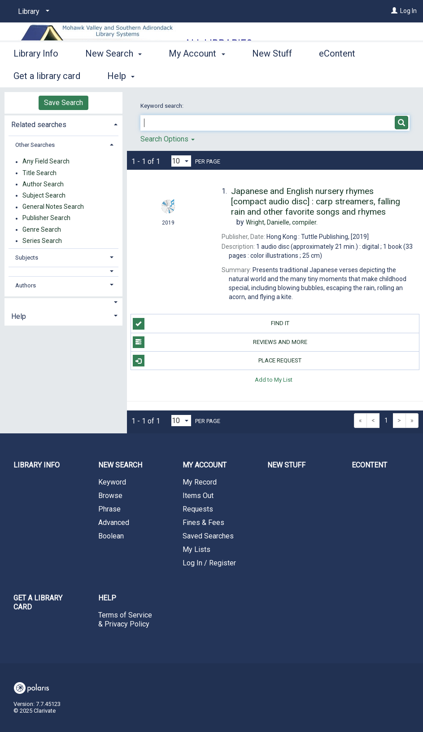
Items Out (198, 495)
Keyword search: (162, 105)
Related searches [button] (38, 124)
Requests (198, 509)
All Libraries (218, 43)
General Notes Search (53, 207)
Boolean (111, 536)
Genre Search (41, 229)
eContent (369, 465)
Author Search (43, 184)
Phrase (109, 509)
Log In (408, 10)
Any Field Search (46, 161)
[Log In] (394, 10)
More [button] (336, 76)
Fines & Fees (203, 522)
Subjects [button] (26, 257)
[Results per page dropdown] (181, 161)
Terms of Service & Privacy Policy (125, 619)
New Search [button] (113, 74)
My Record (200, 482)
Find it (211, 324)
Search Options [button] (167, 139)
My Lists (196, 549)
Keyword (112, 482)
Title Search (39, 172)
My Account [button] (197, 74)
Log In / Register (209, 563)
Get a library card (37, 602)
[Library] (32, 12)
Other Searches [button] (35, 144)
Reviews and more (220, 342)
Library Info (35, 74)
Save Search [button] (63, 102)
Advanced (113, 522)
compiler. (282, 222)
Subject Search (43, 195)
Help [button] (18, 316)
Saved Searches (208, 536)
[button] (63, 271)
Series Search (42, 240)
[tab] (63, 124)
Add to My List (273, 379)
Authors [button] (25, 285)
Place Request (217, 360)
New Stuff (272, 74)
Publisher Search (46, 218)
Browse (110, 495)
